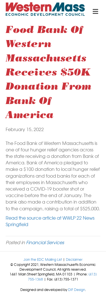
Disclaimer (74, 259)
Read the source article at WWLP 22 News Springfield (50, 221)
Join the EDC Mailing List (42, 259)
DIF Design (76, 289)
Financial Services (45, 242)
